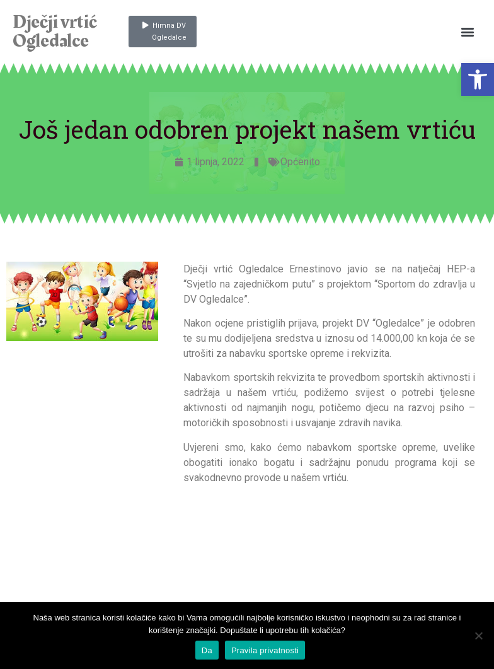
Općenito (300, 162)
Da (207, 650)
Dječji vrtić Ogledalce (54, 31)
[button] (477, 79)
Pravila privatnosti (265, 650)
